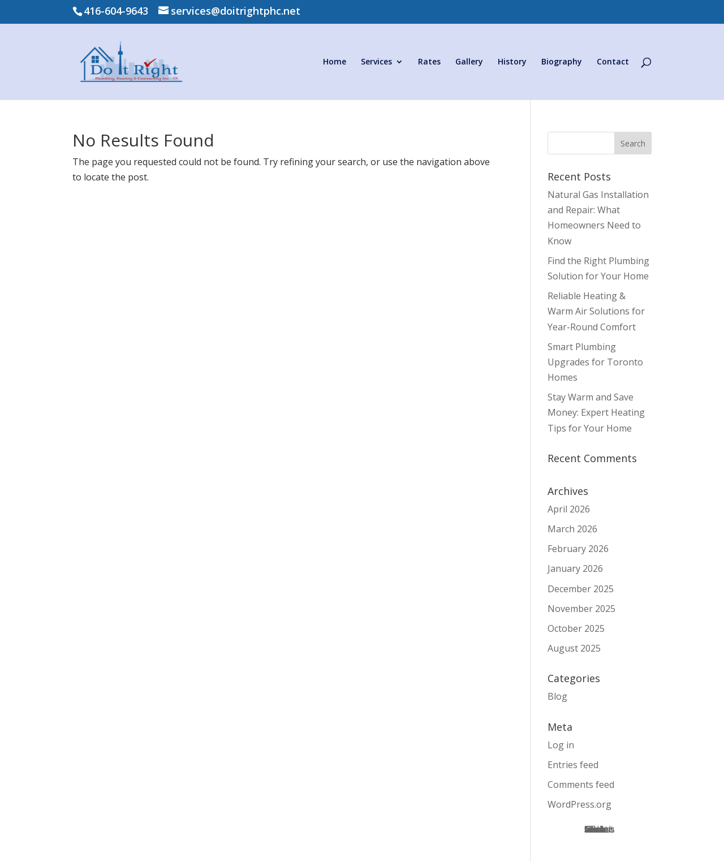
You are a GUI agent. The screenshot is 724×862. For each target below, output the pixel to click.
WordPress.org (579, 804)
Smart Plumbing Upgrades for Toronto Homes (595, 362)
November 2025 (581, 608)
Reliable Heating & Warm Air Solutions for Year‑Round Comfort (596, 311)
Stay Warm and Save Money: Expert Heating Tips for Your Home (596, 412)
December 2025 (581, 589)
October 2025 (576, 628)
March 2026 (572, 529)
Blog (557, 696)
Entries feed (573, 764)
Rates (429, 62)
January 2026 (575, 568)
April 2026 (569, 509)
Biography (561, 62)
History (512, 62)
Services (376, 62)
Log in (561, 745)
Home (334, 62)
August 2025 (574, 648)
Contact (613, 62)
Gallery (469, 62)
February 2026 (578, 548)
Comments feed (581, 784)
